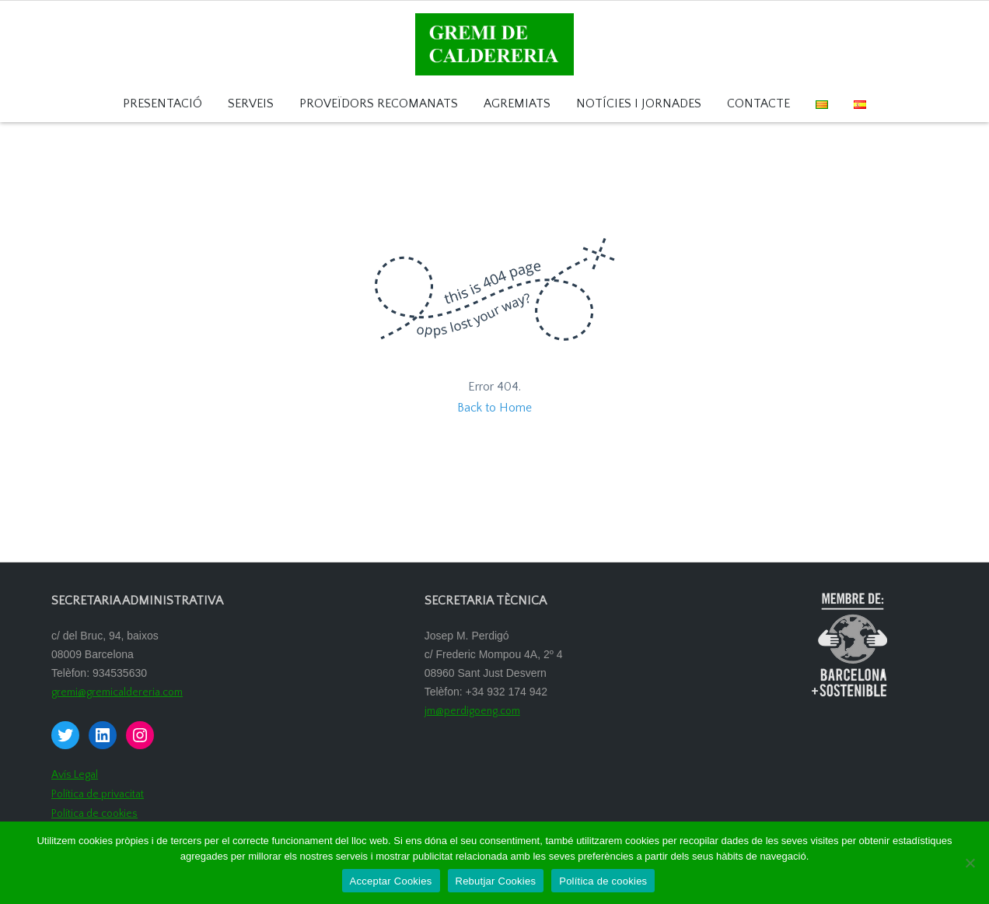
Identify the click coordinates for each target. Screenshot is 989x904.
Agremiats (517, 103)
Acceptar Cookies (391, 881)
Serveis (251, 103)
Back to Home (494, 408)
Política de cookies (94, 814)
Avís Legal (74, 775)
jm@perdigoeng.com (472, 711)
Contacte (758, 103)
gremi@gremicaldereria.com (117, 692)
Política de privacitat (97, 794)
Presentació (162, 103)
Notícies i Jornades (638, 103)
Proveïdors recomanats (378, 103)
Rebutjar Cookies (496, 881)
